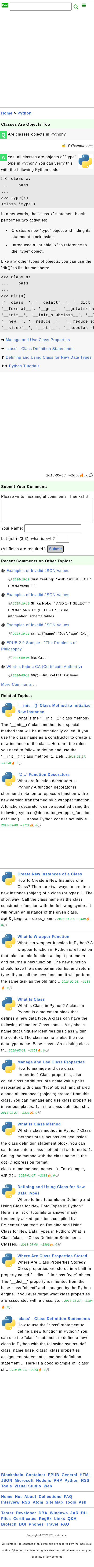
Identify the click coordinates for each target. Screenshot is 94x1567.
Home (6, 113)
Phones (36, 1529)
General (69, 1480)
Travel (52, 1529)
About (30, 1501)
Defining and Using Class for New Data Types (48, 357)
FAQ (68, 1501)
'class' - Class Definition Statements (39, 349)
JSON (6, 1485)
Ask (82, 1507)
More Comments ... (19, 689)
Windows (59, 1518)
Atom (38, 1507)
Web (47, 1491)
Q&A (72, 1523)
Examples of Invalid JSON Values (38, 575)
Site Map (54, 1507)
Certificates (24, 1523)
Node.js (43, 1485)
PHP (58, 1485)
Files (6, 1523)
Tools (6, 1491)
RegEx (45, 1523)
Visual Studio (27, 1491)
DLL (85, 1518)
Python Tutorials (24, 366)
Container (36, 1480)
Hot (18, 1501)
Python (25, 113)
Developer (26, 1518)
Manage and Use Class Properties (38, 340)
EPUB (53, 1480)
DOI (22, 1529)
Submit (55, 554)
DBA (43, 1518)
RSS (85, 1485)
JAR (74, 1518)
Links (59, 1523)
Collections (50, 1501)
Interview (10, 1507)
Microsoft (24, 1485)
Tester (7, 1518)
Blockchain (12, 1480)
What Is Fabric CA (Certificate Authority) (44, 671)
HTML (85, 1480)
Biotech (9, 1529)
